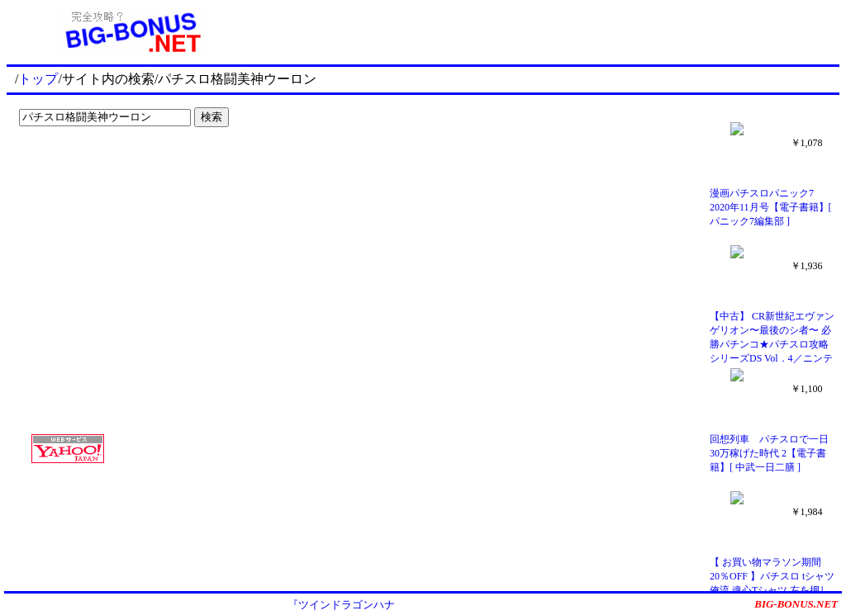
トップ (38, 79)
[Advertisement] (115, 167)
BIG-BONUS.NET (796, 604)
